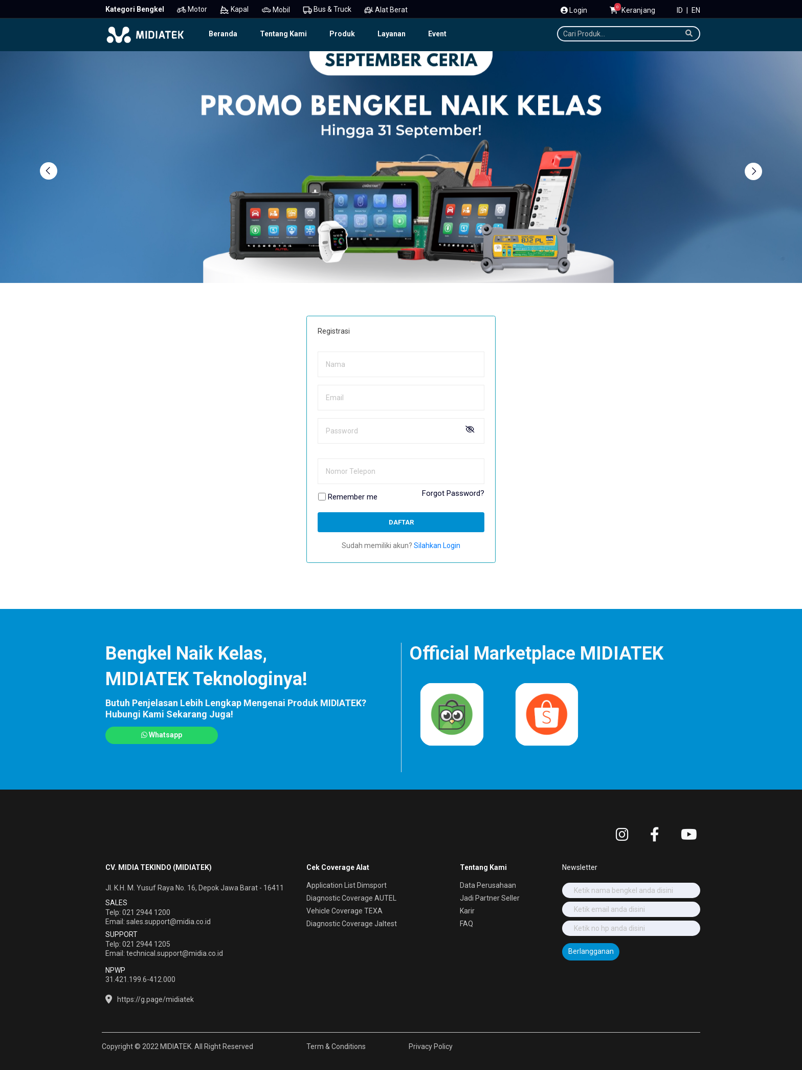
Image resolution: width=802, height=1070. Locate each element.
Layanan (391, 34)
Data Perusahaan (488, 885)
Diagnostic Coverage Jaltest (351, 924)
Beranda (223, 34)
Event (437, 34)
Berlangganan (591, 951)
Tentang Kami (283, 34)
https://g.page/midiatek (155, 999)
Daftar (401, 522)
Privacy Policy (431, 1046)
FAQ (466, 924)
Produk (342, 34)
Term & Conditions (336, 1046)
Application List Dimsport (346, 885)
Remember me (352, 497)
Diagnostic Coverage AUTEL (351, 898)
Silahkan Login (437, 545)
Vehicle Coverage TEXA (344, 911)
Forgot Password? (453, 493)
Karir (467, 911)
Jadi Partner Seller (490, 898)
